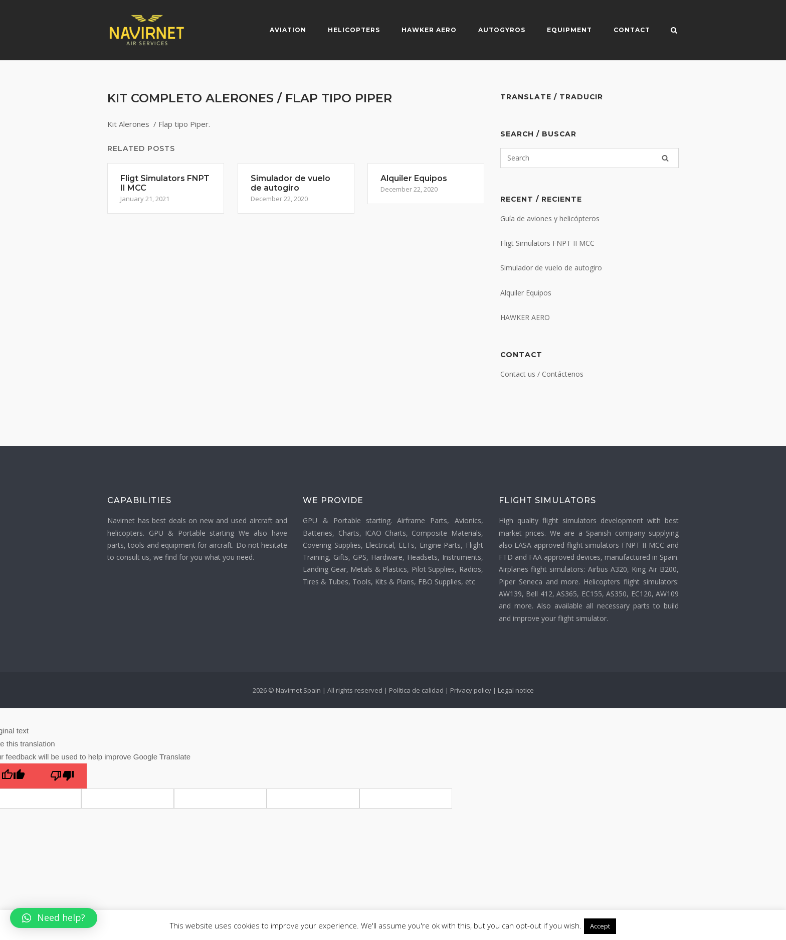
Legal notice (516, 690)
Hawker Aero (428, 30)
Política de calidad (416, 690)
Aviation (287, 30)
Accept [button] (600, 925)
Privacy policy (470, 690)
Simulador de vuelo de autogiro (551, 267)
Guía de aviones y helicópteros (550, 218)
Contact (631, 30)
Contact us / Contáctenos (541, 374)
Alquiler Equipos (525, 292)
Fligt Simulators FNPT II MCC (547, 243)
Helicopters (353, 30)
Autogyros (501, 30)
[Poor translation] (62, 776)
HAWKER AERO (525, 317)
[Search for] (589, 158)
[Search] (665, 158)
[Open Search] (674, 31)
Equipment (569, 30)
